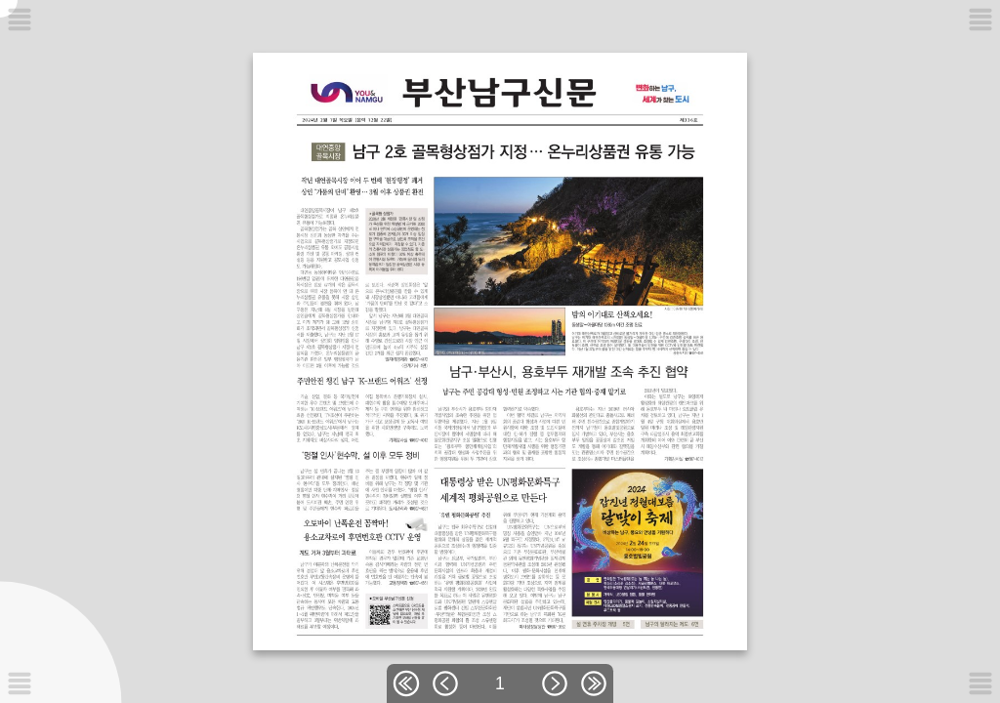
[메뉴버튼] (19, 683)
